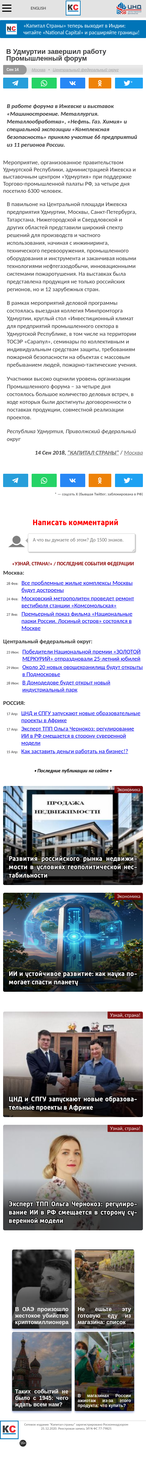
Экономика (128, 789)
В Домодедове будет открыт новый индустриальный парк (66, 686)
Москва (38, 69)
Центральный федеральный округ (85, 69)
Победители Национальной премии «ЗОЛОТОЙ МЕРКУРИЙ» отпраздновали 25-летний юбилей (81, 655)
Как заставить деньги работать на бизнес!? (74, 751)
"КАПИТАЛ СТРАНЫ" (93, 452)
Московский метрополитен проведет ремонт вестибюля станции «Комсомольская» (77, 602)
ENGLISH (38, 8)
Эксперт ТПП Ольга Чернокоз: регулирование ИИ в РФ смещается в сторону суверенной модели (77, 735)
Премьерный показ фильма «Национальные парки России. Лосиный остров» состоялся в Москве (76, 621)
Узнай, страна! (125, 1015)
